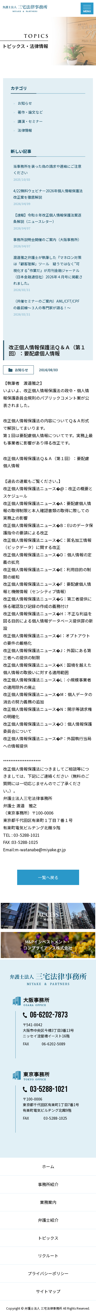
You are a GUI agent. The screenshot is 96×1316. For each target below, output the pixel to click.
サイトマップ (48, 1291)
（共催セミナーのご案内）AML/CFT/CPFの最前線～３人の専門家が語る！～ (46, 307)
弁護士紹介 (48, 1220)
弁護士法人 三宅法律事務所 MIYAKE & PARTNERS (25, 8)
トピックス (48, 1238)
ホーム (48, 1166)
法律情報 (25, 130)
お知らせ (25, 103)
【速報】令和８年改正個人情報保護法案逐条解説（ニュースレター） (47, 221)
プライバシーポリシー (48, 1273)
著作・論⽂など (30, 112)
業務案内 (48, 1202)
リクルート (48, 1255)
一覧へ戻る (48, 877)
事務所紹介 (48, 1184)
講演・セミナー (30, 121)
